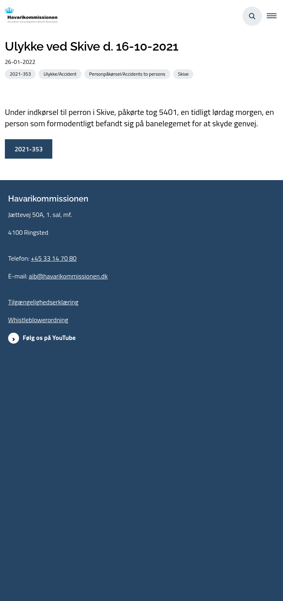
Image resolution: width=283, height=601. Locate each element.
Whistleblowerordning (38, 492)
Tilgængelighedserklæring (43, 474)
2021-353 (29, 321)
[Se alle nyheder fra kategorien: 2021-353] (21, 73)
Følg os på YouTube (49, 510)
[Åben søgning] (252, 16)
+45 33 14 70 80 (54, 430)
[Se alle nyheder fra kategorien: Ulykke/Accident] (61, 73)
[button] (275, 16)
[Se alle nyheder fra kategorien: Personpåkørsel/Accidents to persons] (128, 73)
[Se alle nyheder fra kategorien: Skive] (184, 73)
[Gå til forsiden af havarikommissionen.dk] (29, 16)
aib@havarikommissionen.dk (68, 448)
